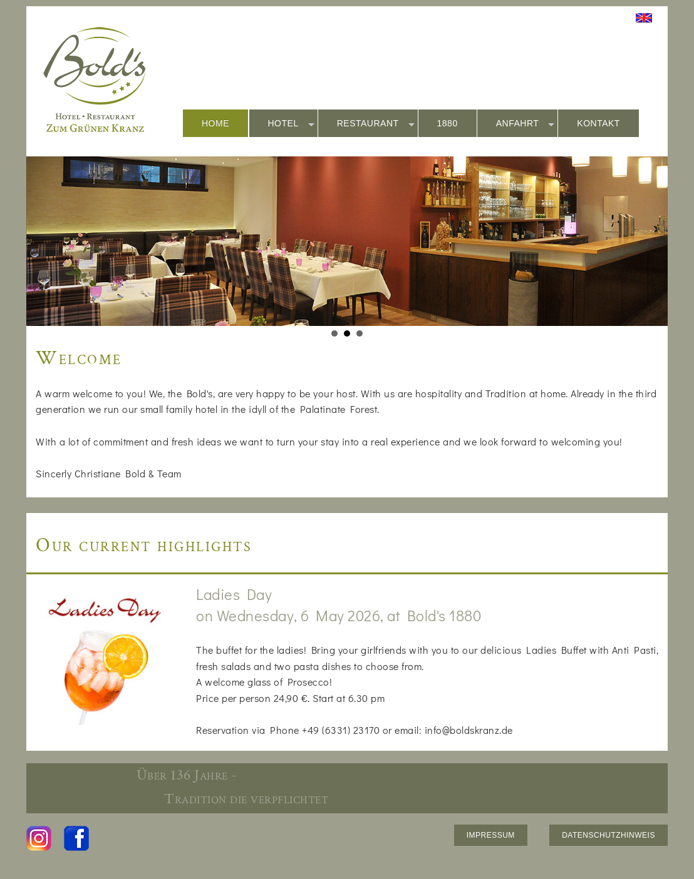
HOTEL (291, 124)
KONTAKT (598, 123)
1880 (447, 123)
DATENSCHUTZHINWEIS (608, 835)
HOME (215, 123)
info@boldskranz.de (469, 729)
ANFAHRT (525, 124)
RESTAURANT (376, 124)
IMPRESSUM (491, 835)
